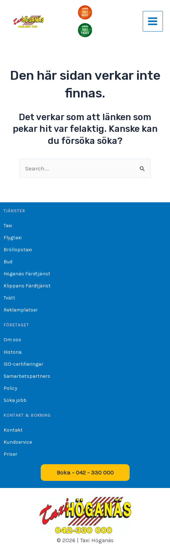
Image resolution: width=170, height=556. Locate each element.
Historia (13, 352)
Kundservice (18, 442)
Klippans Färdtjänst (27, 286)
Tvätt (9, 298)
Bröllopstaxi (18, 250)
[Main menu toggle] (153, 21)
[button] (85, 472)
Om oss (12, 340)
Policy (10, 388)
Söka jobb (15, 400)
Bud (8, 262)
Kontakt (13, 430)
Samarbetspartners (27, 376)
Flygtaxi (13, 238)
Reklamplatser (21, 310)
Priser (10, 454)
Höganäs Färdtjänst (27, 274)
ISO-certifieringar (23, 364)
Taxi (8, 226)
